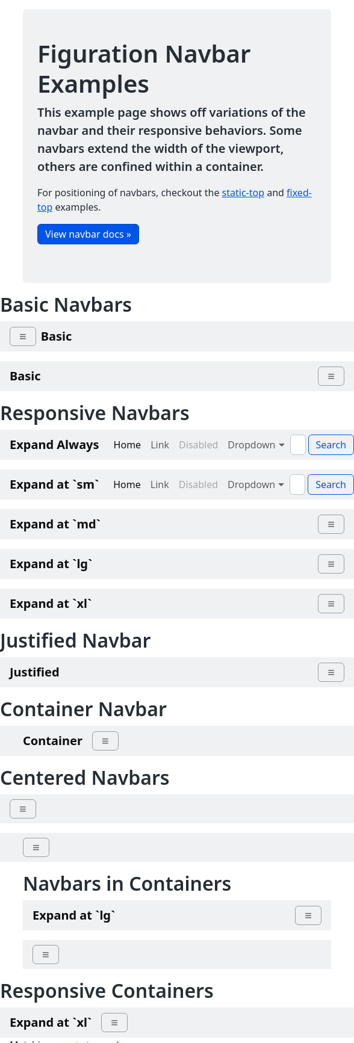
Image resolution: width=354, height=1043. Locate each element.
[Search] (298, 445)
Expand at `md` (55, 524)
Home (127, 444)
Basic (56, 336)
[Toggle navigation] (23, 336)
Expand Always (54, 444)
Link (160, 444)
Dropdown (256, 445)
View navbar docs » (88, 234)
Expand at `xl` (51, 603)
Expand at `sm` (54, 484)
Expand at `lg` (51, 564)
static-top (243, 192)
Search (330, 484)
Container (52, 740)
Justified (35, 672)
